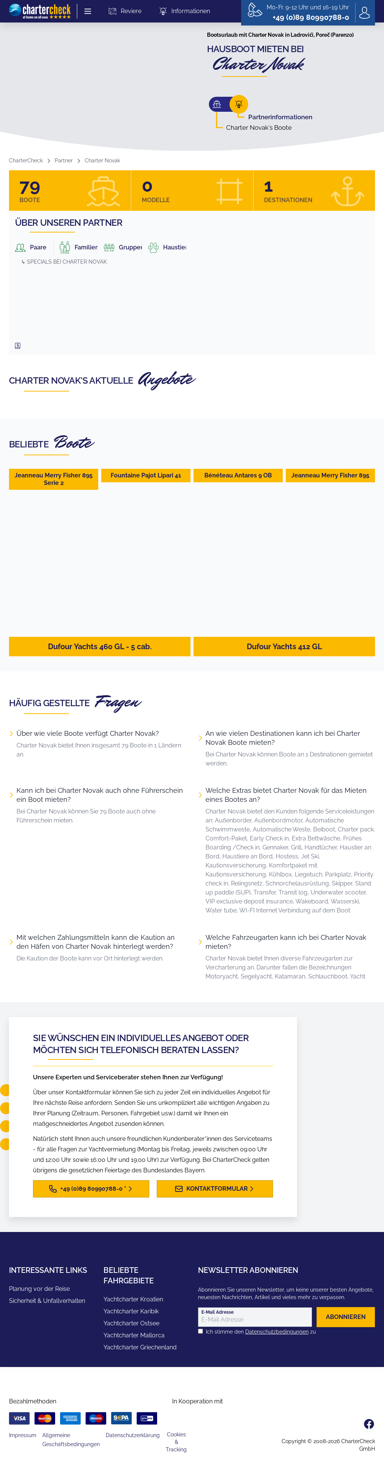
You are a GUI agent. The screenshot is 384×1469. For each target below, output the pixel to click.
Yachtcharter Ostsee (131, 1323)
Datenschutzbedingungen (277, 1332)
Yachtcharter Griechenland (140, 1347)
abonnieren (346, 1316)
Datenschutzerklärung (133, 1435)
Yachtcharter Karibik (131, 1311)
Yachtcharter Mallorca (134, 1335)
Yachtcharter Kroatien (133, 1299)
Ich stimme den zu (261, 1332)
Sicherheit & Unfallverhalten (47, 1300)
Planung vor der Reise (39, 1288)
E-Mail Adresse (217, 1312)
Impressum (22, 1435)
